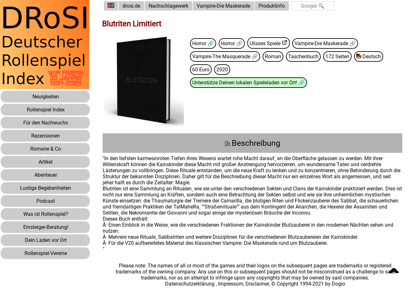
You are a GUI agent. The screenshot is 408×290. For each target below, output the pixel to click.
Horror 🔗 (203, 43)
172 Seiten (337, 56)
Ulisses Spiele (265, 43)
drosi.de (131, 6)
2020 (222, 70)
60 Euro (200, 70)
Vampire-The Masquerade (221, 56)
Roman (273, 56)
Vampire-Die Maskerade (223, 6)
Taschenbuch (303, 56)
